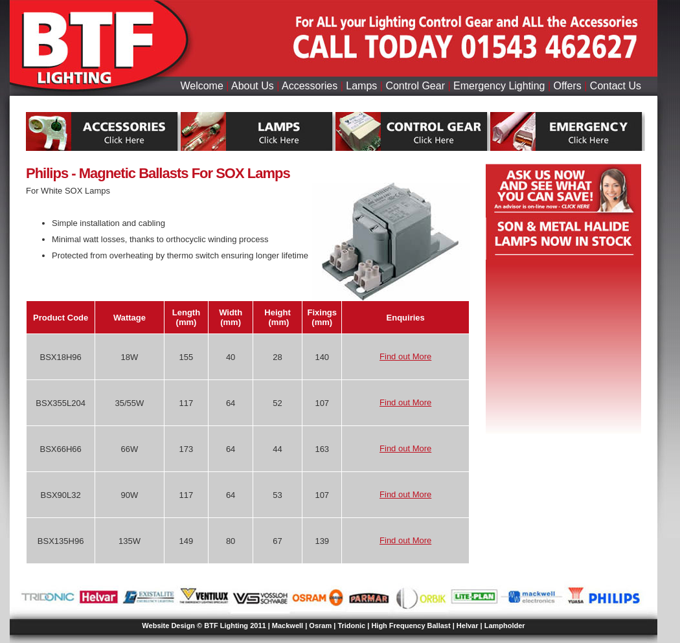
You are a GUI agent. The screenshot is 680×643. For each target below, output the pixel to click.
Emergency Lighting (499, 85)
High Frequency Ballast (410, 625)
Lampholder (504, 625)
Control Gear (415, 85)
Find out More (405, 356)
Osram (320, 625)
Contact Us (615, 85)
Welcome (201, 85)
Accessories (309, 85)
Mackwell (287, 625)
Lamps (361, 85)
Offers (568, 85)
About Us (252, 85)
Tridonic (351, 625)
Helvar (468, 625)
